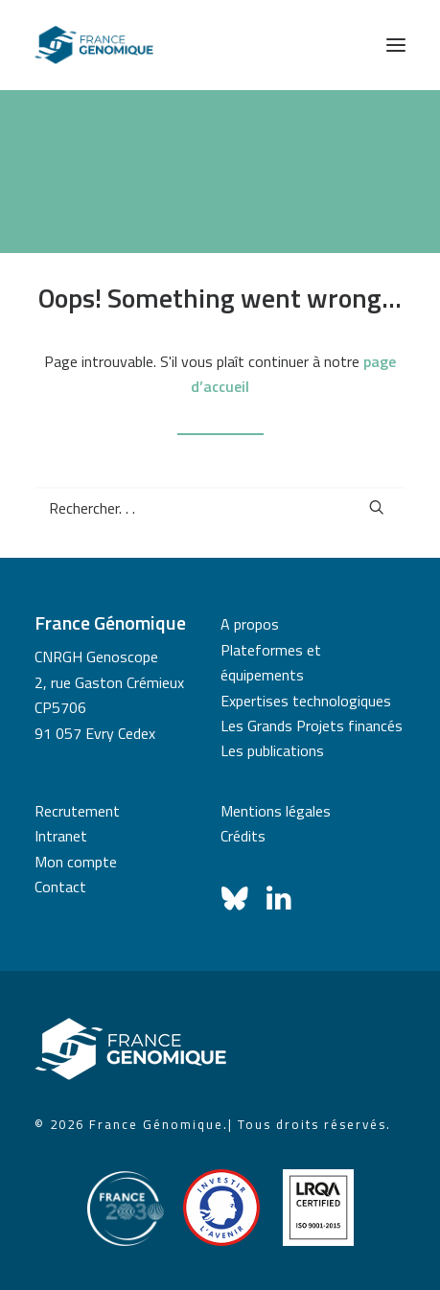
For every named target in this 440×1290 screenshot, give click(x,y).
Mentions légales (275, 810)
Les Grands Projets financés (311, 725)
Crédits (243, 835)
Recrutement (77, 810)
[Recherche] (220, 508)
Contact (60, 886)
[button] (396, 45)
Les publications (272, 750)
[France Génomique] (94, 45)
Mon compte (76, 861)
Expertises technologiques (305, 700)
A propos (249, 623)
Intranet (61, 835)
